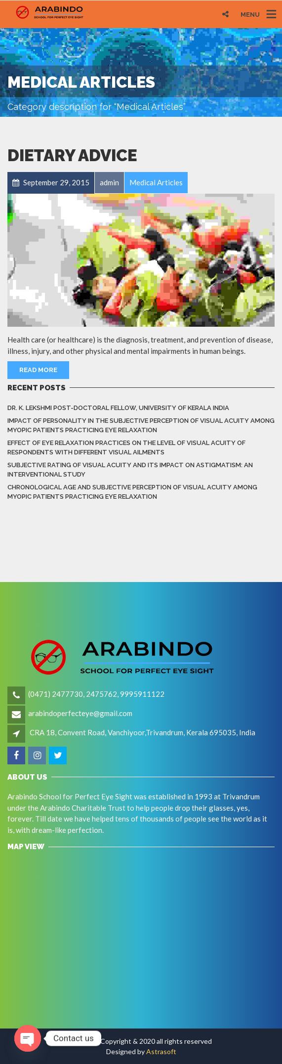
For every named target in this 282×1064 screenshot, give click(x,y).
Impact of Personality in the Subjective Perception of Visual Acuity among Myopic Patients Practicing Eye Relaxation (141, 425)
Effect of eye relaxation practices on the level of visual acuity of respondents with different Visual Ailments (126, 447)
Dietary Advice (72, 155)
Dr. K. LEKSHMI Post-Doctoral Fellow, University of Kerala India (118, 408)
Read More (38, 370)
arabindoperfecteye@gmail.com (80, 713)
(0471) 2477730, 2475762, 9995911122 (96, 693)
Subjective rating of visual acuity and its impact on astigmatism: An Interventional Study (130, 470)
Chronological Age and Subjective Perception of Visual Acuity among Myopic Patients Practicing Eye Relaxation (132, 492)
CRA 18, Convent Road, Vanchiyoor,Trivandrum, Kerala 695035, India (142, 732)
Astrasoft (161, 1051)
